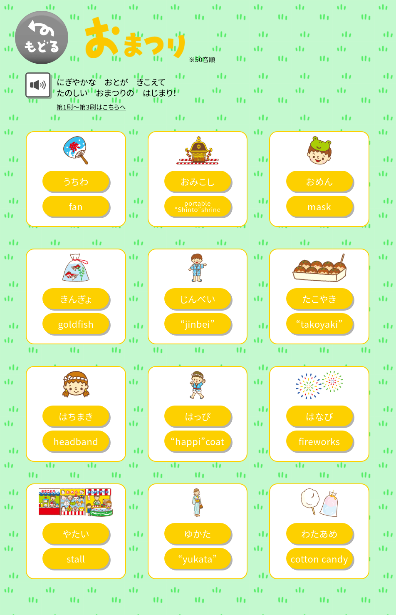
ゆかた (197, 533)
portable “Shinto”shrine (198, 206)
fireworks (319, 441)
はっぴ (197, 416)
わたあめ (319, 533)
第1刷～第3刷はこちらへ (91, 106)
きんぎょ (76, 298)
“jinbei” (198, 323)
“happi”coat (197, 441)
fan (76, 206)
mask (319, 206)
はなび (319, 416)
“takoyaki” (319, 323)
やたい (75, 533)
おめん (319, 181)
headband (75, 441)
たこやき (319, 298)
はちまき (76, 416)
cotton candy (319, 558)
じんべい (197, 298)
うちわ (76, 181)
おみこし (198, 181)
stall (76, 558)
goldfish (76, 323)
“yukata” (197, 558)
